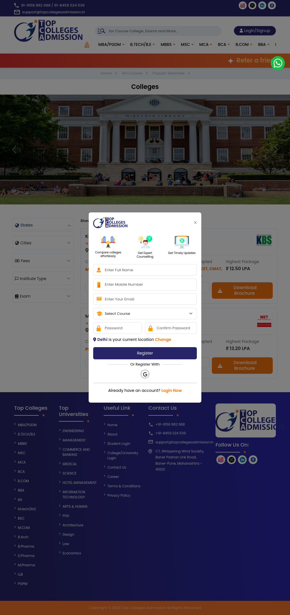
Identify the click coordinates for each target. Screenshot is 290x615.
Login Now (171, 390)
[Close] (195, 222)
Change (163, 339)
